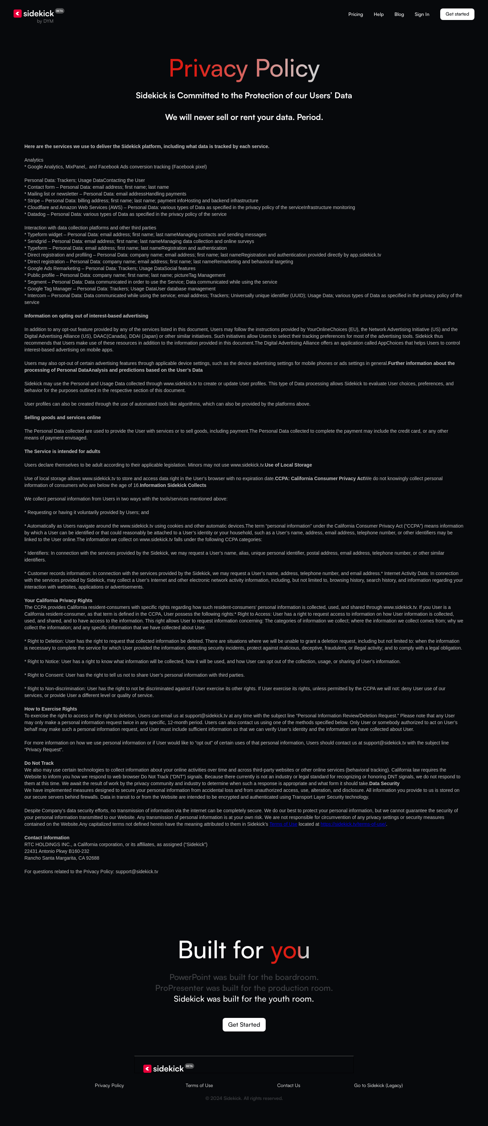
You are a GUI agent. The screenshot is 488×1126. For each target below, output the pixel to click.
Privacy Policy (109, 1085)
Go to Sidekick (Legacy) (378, 1085)
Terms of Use (283, 824)
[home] (39, 16)
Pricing (355, 14)
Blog (399, 14)
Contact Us (288, 1085)
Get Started (244, 1024)
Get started (457, 14)
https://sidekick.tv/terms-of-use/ (353, 824)
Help (379, 14)
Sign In (422, 14)
